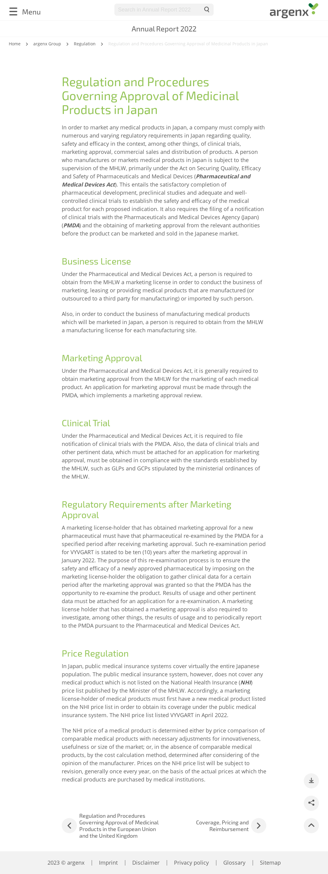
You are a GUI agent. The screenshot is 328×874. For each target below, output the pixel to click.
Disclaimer (145, 862)
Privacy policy (191, 862)
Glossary (234, 862)
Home (15, 44)
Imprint (108, 862)
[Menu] (25, 11)
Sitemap (270, 862)
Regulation (85, 44)
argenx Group (47, 44)
